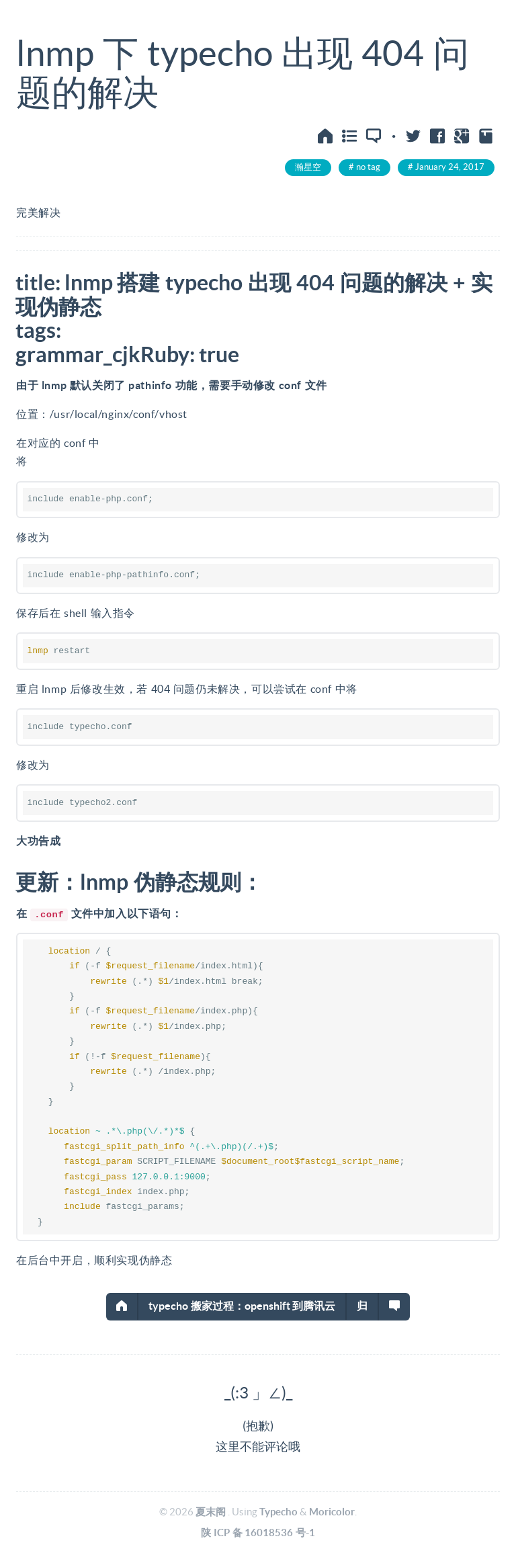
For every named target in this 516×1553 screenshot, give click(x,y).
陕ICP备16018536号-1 (258, 1532)
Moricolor (332, 1511)
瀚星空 (308, 167)
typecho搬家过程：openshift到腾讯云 (242, 1306)
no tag (368, 167)
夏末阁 (211, 1511)
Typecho (278, 1511)
